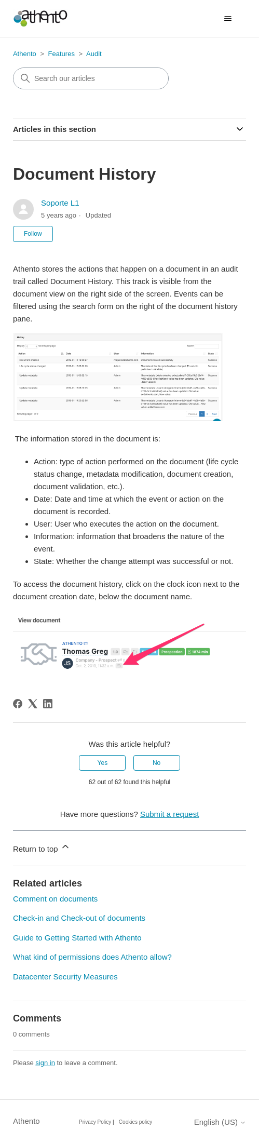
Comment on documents (55, 898)
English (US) (220, 1122)
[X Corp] (32, 703)
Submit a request (169, 814)
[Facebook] (17, 703)
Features (61, 54)
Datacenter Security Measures (65, 976)
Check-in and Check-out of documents (79, 917)
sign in (45, 1063)
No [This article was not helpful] (156, 763)
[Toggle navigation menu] (227, 18)
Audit (94, 54)
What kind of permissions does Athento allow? (92, 956)
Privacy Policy (95, 1122)
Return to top (42, 847)
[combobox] (90, 78)
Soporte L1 (60, 202)
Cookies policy (135, 1122)
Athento (24, 54)
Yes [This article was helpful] (103, 763)
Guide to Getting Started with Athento (77, 937)
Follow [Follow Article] (33, 233)
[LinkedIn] (47, 703)
